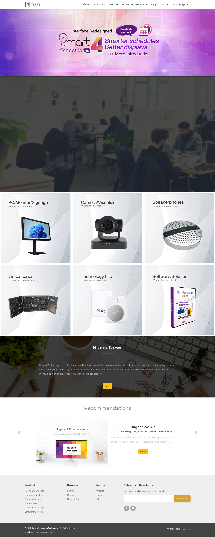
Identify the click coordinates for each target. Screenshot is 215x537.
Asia (98, 499)
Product (98, 4)
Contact (164, 4)
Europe (99, 495)
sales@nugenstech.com (41, 532)
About (86, 4)
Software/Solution (34, 512)
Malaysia (186, 529)
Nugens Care (73, 499)
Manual (71, 495)
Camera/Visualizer (34, 495)
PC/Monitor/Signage (35, 491)
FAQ (153, 4)
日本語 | (177, 529)
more (107, 385)
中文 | (170, 529)
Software (72, 491)
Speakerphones (33, 499)
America (100, 491)
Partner (114, 4)
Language (179, 4)
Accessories (31, 503)
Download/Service (133, 4)
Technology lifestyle (35, 507)
